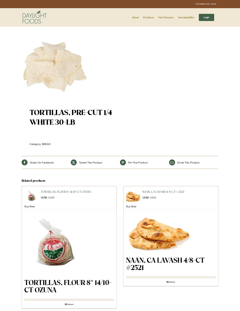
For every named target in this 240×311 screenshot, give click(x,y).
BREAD (46, 144)
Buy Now (29, 206)
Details (70, 304)
